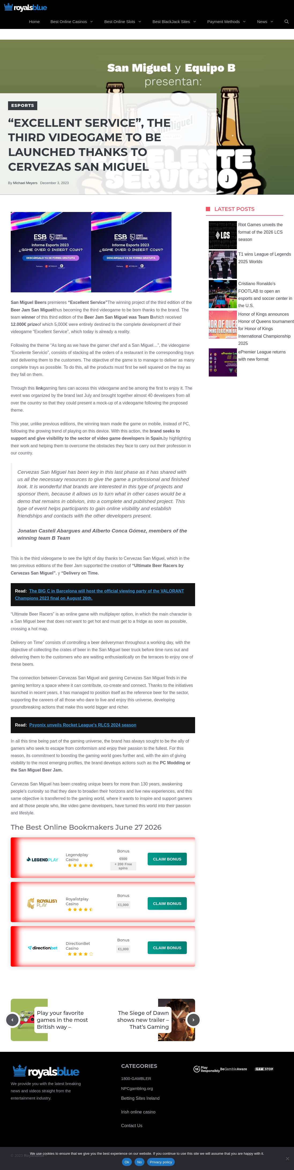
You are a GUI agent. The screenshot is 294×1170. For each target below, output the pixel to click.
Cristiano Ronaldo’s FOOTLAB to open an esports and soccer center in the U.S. (250, 294)
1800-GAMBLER (136, 1078)
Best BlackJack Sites (177, 21)
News (268, 21)
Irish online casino (138, 1112)
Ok (127, 1162)
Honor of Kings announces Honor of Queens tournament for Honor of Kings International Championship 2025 (251, 328)
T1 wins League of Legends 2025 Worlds (250, 265)
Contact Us (131, 1125)
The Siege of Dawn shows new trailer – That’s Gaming (143, 1020)
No (139, 1162)
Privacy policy (161, 1162)
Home (34, 21)
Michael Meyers (25, 183)
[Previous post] (12, 1020)
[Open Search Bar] (286, 21)
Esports (22, 105)
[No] (287, 1158)
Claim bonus (167, 859)
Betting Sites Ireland (140, 1098)
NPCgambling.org (137, 1088)
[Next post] (193, 1020)
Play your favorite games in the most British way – (62, 1020)
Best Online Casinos (74, 21)
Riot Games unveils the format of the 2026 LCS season (245, 235)
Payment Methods (229, 21)
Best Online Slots (125, 21)
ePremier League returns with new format (247, 362)
